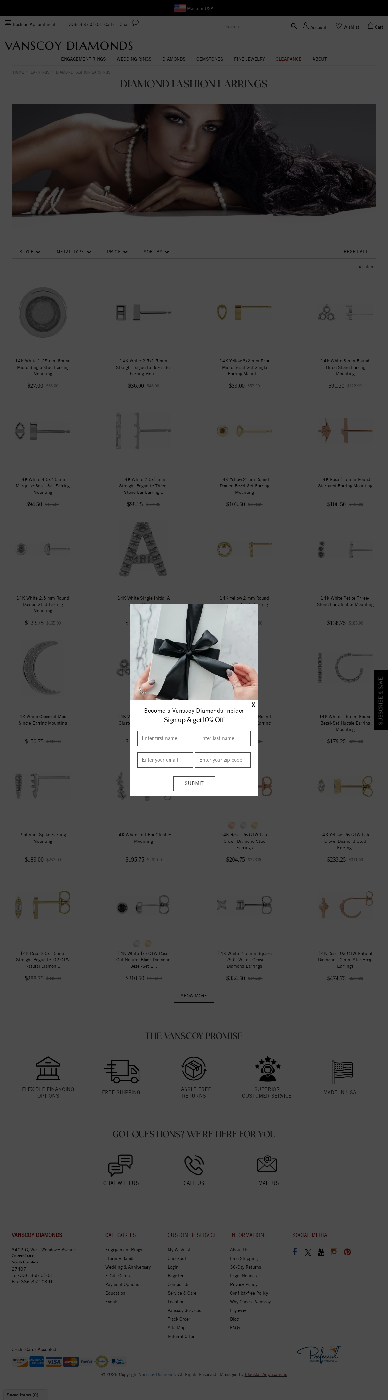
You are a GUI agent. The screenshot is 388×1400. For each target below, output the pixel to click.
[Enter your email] (165, 760)
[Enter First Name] (165, 738)
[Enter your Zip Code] (223, 760)
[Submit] (194, 783)
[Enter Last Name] (223, 738)
